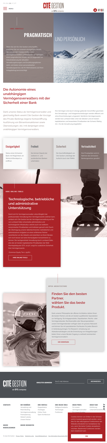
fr (4, 3)
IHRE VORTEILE (42, 405)
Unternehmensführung (97, 410)
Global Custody (25, 417)
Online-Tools (42, 412)
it (12, 3)
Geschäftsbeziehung (41, 436)
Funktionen (59, 412)
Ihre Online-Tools (20, 258)
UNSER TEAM (94, 405)
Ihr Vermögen (63, 342)
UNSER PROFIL (77, 405)
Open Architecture (44, 415)
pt (15, 3)
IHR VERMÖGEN (25, 405)
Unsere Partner (25, 419)
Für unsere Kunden (78, 412)
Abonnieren (96, 381)
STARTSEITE (6, 405)
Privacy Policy (20, 436)
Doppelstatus (42, 407)
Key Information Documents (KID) (58, 436)
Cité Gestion (53, 7)
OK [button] (86, 436)
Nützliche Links (29, 436)
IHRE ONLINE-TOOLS (61, 405)
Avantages (41, 410)
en (7, 3)
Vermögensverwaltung (28, 412)
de (10, 3)
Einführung (93, 407)
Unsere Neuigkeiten (27, 425)
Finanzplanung (25, 415)
